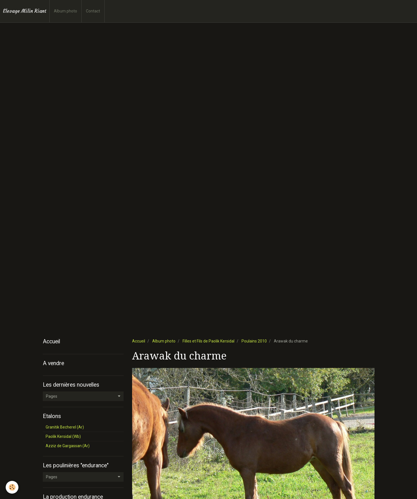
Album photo (65, 11)
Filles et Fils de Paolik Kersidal (208, 341)
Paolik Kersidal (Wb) (63, 436)
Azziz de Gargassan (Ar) (68, 446)
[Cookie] (12, 487)
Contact (93, 11)
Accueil (138, 341)
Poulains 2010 (254, 341)
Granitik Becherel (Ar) (65, 427)
